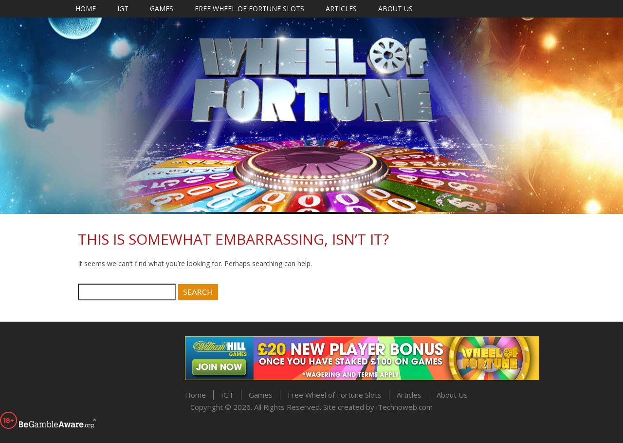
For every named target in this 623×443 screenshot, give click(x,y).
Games (161, 8)
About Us (395, 8)
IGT (122, 8)
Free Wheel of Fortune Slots (249, 8)
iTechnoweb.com (404, 407)
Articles (341, 8)
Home (85, 8)
